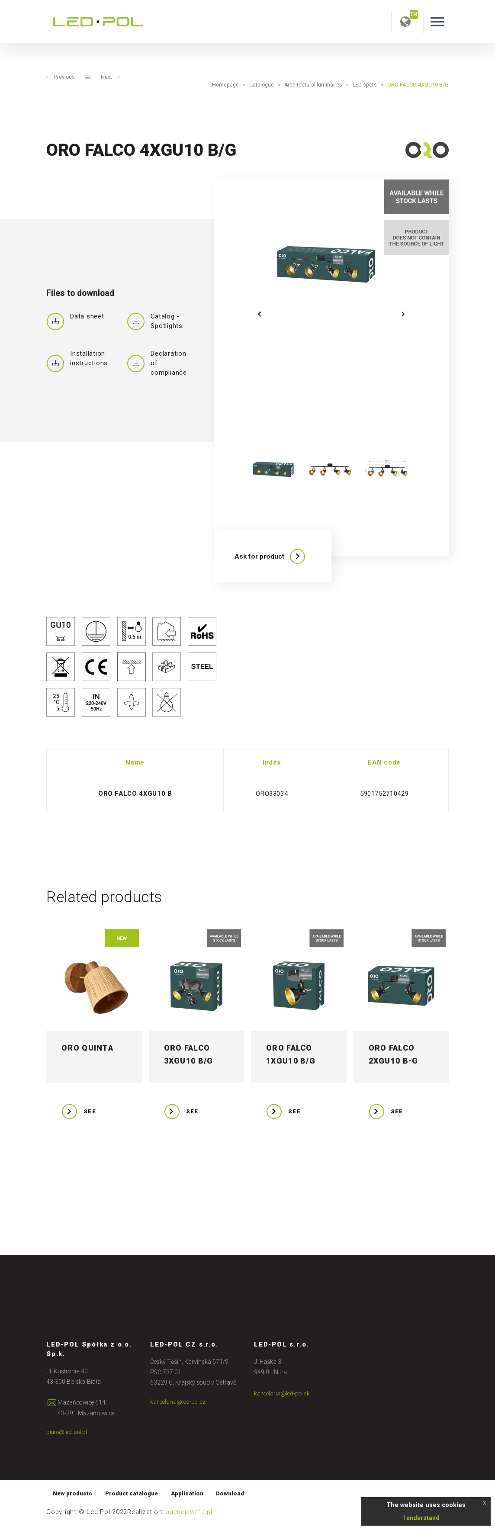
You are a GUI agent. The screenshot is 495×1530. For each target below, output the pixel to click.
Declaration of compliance (157, 363)
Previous (60, 77)
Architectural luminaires (312, 85)
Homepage (222, 85)
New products (73, 1497)
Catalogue (259, 85)
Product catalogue (134, 1497)
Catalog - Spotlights (155, 321)
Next (111, 77)
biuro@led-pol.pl (67, 1435)
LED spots (364, 85)
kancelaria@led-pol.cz (179, 1405)
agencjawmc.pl (189, 1516)
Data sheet (75, 319)
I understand (421, 1517)
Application (192, 1497)
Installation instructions (77, 359)
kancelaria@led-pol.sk (283, 1396)
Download (237, 1497)
